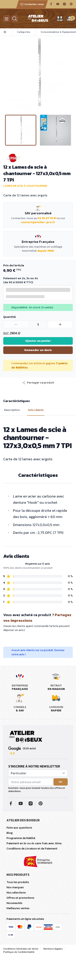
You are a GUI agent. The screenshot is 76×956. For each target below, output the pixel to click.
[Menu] (6, 18)
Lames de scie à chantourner (25, 186)
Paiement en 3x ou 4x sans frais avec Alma (33, 843)
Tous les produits (17, 882)
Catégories (23, 32)
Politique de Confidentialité (18, 952)
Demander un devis (38, 350)
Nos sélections (16, 892)
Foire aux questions (19, 828)
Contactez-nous (32, 4)
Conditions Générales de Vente (20, 948)
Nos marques (15, 887)
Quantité (9, 317)
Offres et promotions (20, 898)
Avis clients (36, 410)
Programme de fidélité (20, 838)
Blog (9, 833)
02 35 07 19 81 (46, 218)
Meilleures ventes (17, 908)
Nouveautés (14, 903)
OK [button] (60, 782)
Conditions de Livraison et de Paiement (31, 848)
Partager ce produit (38, 383)
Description (12, 410)
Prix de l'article (13, 265)
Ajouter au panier (38, 341)
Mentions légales (53, 948)
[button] (38, 383)
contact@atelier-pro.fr (38, 222)
